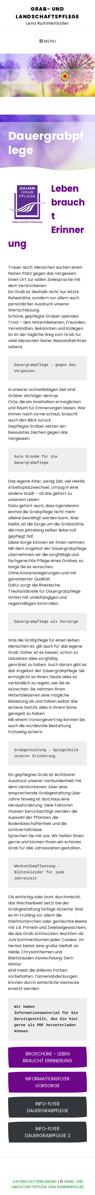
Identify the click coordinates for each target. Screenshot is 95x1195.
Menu (47, 41)
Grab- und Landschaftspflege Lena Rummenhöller (47, 1184)
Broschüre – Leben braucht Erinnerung (47, 1057)
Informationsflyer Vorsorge (47, 1082)
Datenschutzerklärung (35, 1181)
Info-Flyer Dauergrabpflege (47, 1107)
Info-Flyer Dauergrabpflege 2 (47, 1132)
